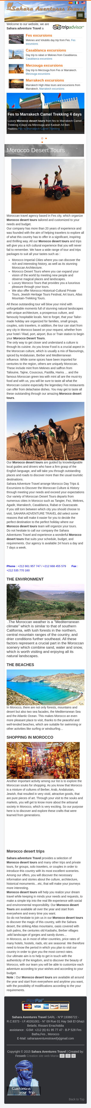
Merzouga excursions (38, 73)
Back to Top (76, 1099)
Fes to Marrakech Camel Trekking (39, 128)
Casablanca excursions (39, 58)
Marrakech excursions (51, 88)
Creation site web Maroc (43, 1056)
